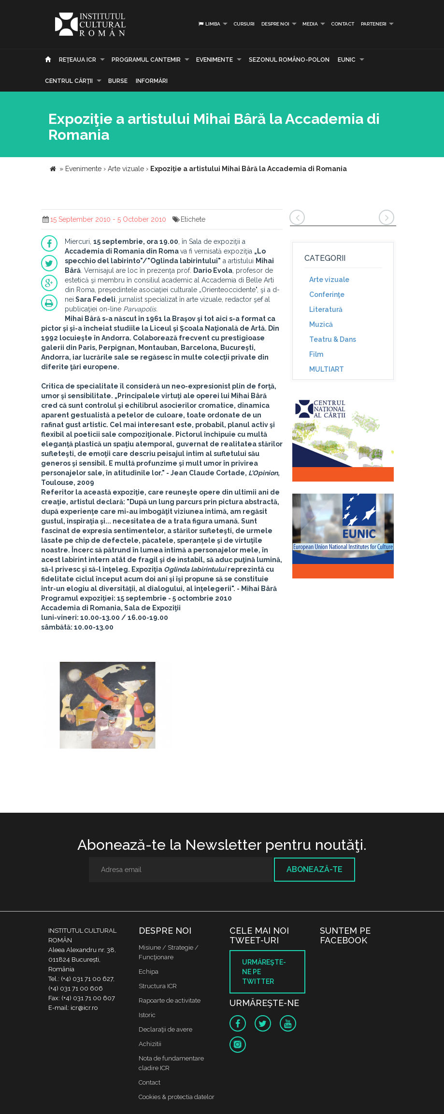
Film (316, 354)
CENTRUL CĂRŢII (69, 81)
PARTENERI (374, 24)
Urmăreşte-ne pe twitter (264, 971)
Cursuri (244, 24)
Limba (209, 24)
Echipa (148, 971)
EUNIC (347, 59)
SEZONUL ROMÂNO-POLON (289, 59)
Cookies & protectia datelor (177, 1097)
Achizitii (150, 1043)
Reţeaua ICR (77, 59)
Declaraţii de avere (165, 1029)
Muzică (321, 324)
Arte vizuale (329, 279)
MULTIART (326, 369)
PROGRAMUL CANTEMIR (146, 59)
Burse (118, 81)
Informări (152, 81)
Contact (342, 24)
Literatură (326, 309)
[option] (108, 706)
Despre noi (275, 24)
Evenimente (214, 59)
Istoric (147, 1015)
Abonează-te (314, 869)
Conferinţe (326, 294)
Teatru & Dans (332, 339)
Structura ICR (158, 986)
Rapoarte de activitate (170, 1000)
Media (310, 24)
